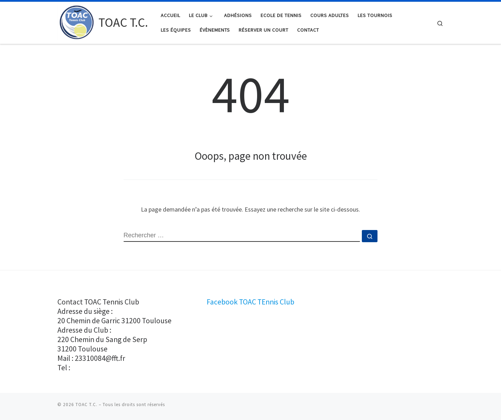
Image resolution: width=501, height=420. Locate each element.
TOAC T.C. (86, 404)
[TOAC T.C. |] (76, 21)
